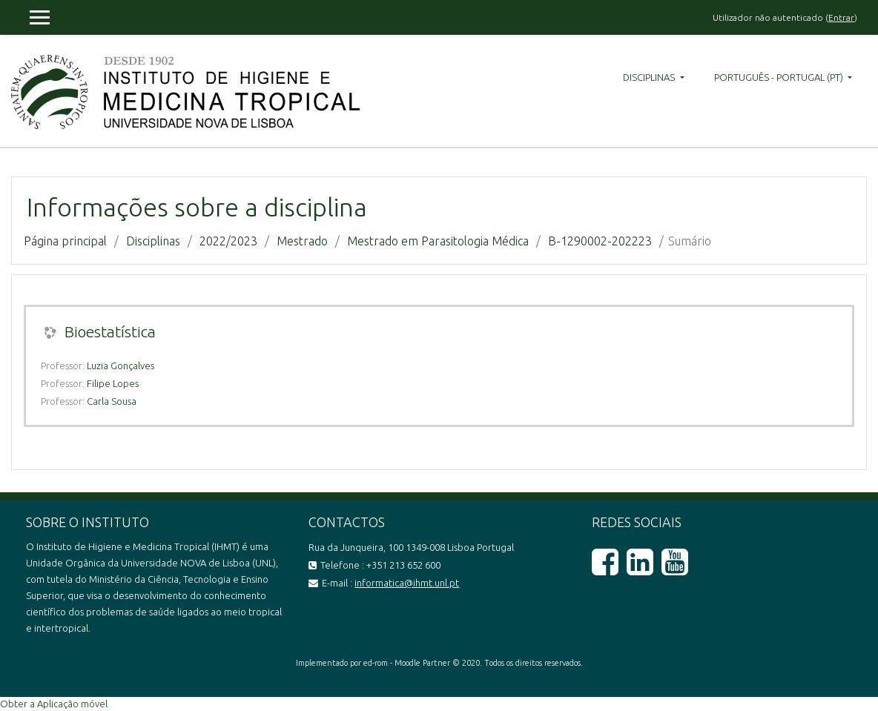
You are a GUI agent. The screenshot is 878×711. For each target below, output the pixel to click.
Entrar (841, 17)
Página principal (65, 241)
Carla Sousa (111, 401)
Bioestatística (110, 331)
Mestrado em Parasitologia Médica (438, 241)
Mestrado (302, 241)
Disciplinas (650, 77)
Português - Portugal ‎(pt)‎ (779, 77)
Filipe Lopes (113, 383)
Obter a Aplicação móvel (54, 703)
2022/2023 (228, 241)
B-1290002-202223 (600, 241)
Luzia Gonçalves (120, 365)
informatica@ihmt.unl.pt (406, 583)
